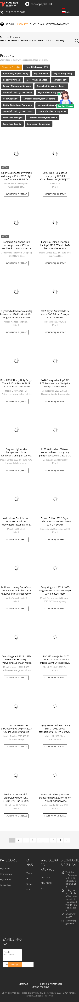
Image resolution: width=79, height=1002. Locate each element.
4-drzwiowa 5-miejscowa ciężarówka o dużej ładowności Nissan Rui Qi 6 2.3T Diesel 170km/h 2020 (16, 523)
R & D (43, 888)
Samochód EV (60, 79)
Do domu (7, 24)
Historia (30, 878)
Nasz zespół (32, 889)
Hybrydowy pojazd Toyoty (15, 73)
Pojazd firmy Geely (63, 73)
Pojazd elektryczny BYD (36, 67)
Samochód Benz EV (12, 124)
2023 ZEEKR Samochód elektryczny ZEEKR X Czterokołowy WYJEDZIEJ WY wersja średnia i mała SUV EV (55, 177)
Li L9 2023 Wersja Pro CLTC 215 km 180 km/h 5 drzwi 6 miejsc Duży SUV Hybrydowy (55, 659)
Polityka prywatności (50, 984)
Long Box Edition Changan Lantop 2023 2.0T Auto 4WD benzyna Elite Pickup (55, 245)
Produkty (22, 24)
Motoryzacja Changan (37, 79)
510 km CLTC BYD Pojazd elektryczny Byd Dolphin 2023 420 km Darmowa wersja (16, 728)
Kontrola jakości (9, 40)
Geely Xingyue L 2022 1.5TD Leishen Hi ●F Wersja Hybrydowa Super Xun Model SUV (16, 661)
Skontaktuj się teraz (16, 194)
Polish (68, 12)
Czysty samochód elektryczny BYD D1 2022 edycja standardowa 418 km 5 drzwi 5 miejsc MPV (55, 730)
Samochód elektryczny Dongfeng (39, 98)
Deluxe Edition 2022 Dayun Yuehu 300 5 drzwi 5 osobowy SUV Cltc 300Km (55, 521)
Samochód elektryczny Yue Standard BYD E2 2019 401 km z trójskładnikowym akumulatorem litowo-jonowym (55, 801)
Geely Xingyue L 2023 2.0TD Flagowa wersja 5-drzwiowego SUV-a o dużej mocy (55, 590)
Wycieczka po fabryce (57, 24)
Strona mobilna (40, 987)
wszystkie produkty (11, 67)
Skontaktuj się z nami (32, 40)
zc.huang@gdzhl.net (41, 3)
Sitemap (23, 984)
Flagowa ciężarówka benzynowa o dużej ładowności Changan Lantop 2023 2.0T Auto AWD (16, 454)
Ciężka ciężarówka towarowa (17, 105)
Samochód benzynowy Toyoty (51, 86)
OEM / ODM (46, 883)
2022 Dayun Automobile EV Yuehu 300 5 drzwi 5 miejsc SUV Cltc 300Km (55, 314)
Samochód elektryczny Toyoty (17, 92)
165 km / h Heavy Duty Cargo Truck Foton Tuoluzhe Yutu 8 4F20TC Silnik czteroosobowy (16, 590)
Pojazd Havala (41, 73)
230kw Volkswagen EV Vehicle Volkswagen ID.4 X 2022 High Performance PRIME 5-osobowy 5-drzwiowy (16, 177)
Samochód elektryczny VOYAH (17, 111)
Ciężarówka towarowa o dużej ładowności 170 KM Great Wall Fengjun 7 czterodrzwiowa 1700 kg (16, 315)
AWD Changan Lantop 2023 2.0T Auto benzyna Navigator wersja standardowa (55, 383)
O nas (41, 24)
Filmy (33, 24)
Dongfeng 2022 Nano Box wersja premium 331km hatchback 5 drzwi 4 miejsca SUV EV (16, 246)
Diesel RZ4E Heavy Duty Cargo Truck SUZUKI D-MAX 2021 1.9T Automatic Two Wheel (16, 383)
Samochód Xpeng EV (13, 117)
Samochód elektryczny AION (52, 111)
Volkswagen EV (10, 98)
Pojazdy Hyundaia (11, 79)
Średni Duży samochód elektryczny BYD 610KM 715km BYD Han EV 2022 (16, 797)
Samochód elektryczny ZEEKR (43, 117)
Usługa (29, 883)
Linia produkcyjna (49, 877)
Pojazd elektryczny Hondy (50, 92)
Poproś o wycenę (55, 40)
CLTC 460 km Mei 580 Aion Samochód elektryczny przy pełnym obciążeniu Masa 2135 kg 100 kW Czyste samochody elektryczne (55, 456)
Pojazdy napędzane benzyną (17, 86)
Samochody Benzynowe (38, 124)
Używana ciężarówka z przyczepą (54, 105)
